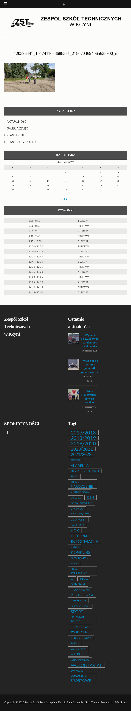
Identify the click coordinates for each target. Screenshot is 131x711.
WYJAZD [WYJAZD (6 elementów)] (77, 670)
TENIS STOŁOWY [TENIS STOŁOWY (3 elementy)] (81, 637)
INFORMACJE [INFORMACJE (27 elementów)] (84, 541)
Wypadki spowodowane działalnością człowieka (90, 340)
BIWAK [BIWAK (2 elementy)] (74, 476)
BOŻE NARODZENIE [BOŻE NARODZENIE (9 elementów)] (82, 484)
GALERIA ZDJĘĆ (17, 128)
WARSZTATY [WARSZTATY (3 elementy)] (78, 648)
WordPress (121, 702)
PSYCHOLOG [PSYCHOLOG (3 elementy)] (78, 600)
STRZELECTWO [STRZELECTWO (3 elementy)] (80, 626)
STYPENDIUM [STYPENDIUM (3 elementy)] (79, 632)
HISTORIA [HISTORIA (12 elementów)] (79, 536)
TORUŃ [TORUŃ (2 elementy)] (75, 643)
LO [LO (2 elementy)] (72, 578)
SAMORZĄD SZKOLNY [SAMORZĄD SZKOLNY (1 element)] (80, 606)
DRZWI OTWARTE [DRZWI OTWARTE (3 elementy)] (81, 503)
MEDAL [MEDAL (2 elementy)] (84, 578)
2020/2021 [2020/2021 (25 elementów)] (82, 449)
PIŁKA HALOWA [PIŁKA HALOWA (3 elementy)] (80, 589)
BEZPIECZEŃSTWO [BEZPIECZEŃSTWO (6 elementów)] (85, 471)
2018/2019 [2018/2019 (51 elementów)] (83, 438)
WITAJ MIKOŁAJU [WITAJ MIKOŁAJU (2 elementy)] (80, 659)
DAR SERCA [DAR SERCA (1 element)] (76, 498)
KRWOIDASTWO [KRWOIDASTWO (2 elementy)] (79, 557)
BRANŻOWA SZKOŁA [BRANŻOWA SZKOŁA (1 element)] (80, 492)
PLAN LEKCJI (15, 135)
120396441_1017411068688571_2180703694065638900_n (65, 53)
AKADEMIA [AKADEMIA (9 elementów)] (80, 465)
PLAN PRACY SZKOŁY (21, 142)
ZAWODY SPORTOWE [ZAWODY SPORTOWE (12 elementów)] (81, 678)
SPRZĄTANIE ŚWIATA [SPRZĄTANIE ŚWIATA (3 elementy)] (78, 619)
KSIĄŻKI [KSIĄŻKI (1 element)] (74, 563)
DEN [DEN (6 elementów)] (90, 497)
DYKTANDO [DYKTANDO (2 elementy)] (77, 508)
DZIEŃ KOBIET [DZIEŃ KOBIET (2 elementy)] (78, 519)
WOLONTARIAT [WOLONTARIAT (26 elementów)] (86, 665)
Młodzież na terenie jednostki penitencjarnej (90, 366)
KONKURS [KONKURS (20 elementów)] (80, 552)
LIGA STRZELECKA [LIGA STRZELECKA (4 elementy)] (79, 571)
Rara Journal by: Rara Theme (83, 702)
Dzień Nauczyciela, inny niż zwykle (89, 396)
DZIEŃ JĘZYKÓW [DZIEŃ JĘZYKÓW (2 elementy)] (80, 514)
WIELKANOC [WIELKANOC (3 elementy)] (78, 654)
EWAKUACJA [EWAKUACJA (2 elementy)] (77, 525)
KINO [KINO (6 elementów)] (75, 547)
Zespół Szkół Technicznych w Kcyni (45, 702)
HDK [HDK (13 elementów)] (75, 530)
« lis (64, 199)
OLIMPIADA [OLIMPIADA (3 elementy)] (78, 584)
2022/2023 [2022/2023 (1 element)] (75, 460)
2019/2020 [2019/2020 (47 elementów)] (83, 443)
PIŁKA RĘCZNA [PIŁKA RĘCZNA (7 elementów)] (82, 595)
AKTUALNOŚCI (17, 121)
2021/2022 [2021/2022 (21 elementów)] (81, 454)
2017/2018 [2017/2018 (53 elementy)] (83, 432)
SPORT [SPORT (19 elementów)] (77, 611)
